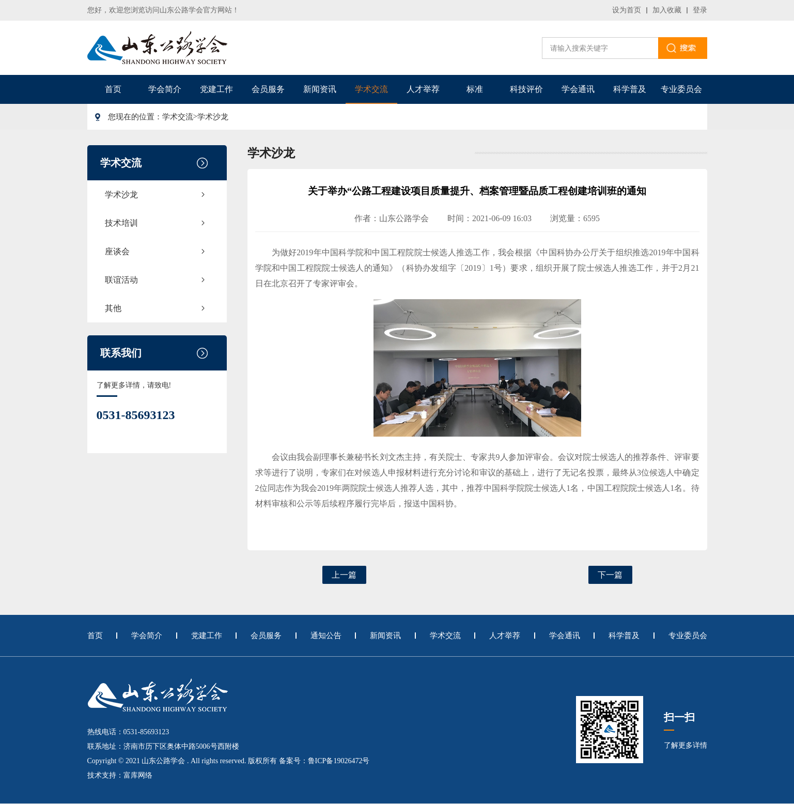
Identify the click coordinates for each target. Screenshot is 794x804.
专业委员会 (681, 89)
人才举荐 (423, 89)
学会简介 (164, 89)
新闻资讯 (319, 89)
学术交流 (371, 89)
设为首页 (626, 10)
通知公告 (325, 635)
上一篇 (344, 574)
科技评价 (526, 89)
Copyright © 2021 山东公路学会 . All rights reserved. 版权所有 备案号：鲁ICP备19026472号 (228, 761)
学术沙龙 (212, 117)
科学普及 (629, 89)
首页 (113, 89)
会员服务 (268, 89)
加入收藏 (666, 10)
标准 (474, 89)
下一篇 (610, 574)
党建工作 (216, 89)
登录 (700, 10)
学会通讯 (578, 89)
